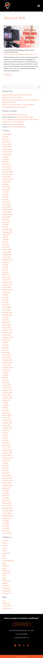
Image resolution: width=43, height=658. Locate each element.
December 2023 (7, 149)
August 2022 (6, 182)
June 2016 (5, 297)
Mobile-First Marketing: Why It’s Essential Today (16, 95)
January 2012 (6, 418)
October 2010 (6, 455)
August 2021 (6, 189)
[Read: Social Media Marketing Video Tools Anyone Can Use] (21, 36)
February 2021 (6, 204)
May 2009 (5, 495)
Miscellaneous (6, 570)
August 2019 (6, 222)
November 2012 (7, 392)
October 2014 (6, 335)
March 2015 (5, 322)
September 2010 (7, 458)
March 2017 (5, 274)
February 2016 (6, 307)
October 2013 (6, 365)
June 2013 (5, 375)
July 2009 (5, 490)
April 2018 (5, 244)
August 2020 (6, 217)
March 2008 (6, 530)
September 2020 (7, 214)
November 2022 (7, 174)
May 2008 (5, 525)
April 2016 (5, 302)
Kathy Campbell (7, 114)
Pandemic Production (20, 114)
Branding (5, 540)
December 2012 (7, 390)
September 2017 (7, 259)
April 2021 (5, 199)
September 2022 (7, 179)
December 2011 (6, 420)
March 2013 (5, 382)
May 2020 (5, 219)
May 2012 (5, 407)
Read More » (8, 75)
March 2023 (6, 164)
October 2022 (6, 177)
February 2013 (6, 385)
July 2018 (5, 237)
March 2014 (5, 352)
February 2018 (6, 249)
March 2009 (6, 500)
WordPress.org (7, 608)
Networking (6, 573)
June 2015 (5, 317)
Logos (4, 563)
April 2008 (5, 528)
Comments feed (7, 605)
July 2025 (5, 136)
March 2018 (5, 247)
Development (6, 553)
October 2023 (6, 154)
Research (5, 583)
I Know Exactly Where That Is (24, 117)
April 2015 (5, 320)
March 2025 (6, 141)
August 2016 (6, 292)
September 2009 (7, 485)
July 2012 (5, 402)
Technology (5, 588)
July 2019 (5, 224)
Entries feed (6, 603)
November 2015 (7, 315)
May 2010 (5, 468)
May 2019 (5, 227)
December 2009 (7, 478)
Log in (4, 600)
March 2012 (5, 413)
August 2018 (6, 234)
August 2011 (5, 430)
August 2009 (6, 488)
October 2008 (6, 513)
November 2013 (7, 362)
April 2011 (5, 440)
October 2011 (6, 425)
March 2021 (5, 202)
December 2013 (7, 360)
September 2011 (7, 428)
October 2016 (6, 287)
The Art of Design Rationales (15, 124)
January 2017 (6, 279)
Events (4, 558)
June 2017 (5, 267)
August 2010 (6, 460)
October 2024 (6, 146)
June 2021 (5, 194)
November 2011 (7, 423)
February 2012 (6, 415)
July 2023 (5, 157)
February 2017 (6, 277)
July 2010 (5, 463)
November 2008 (7, 510)
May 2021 (5, 197)
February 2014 (6, 355)
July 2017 (5, 264)
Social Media (20, 54)
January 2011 (6, 448)
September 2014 (7, 337)
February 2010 (6, 475)
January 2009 (6, 505)
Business (4, 543)
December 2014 (7, 330)
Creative (5, 545)
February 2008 (6, 533)
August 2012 (6, 400)
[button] (39, 6)
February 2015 (6, 325)
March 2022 (6, 187)
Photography (6, 580)
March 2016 (5, 305)
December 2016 (7, 282)
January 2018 (6, 252)
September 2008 (7, 515)
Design (4, 550)
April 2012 (5, 410)
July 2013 (5, 372)
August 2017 (6, 262)
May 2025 (5, 139)
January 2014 (6, 357)
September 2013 (7, 367)
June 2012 (5, 405)
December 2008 (7, 508)
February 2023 (6, 167)
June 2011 (5, 435)
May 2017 (5, 269)
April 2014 (5, 350)
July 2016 (5, 295)
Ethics (4, 555)
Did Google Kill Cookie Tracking (11, 97)
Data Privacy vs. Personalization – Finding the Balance (18, 104)
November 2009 (7, 480)
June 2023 (5, 159)
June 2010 (5, 465)
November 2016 (7, 284)
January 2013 (6, 387)
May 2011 (5, 438)
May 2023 (5, 161)
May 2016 (5, 300)
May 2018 (5, 242)
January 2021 (6, 207)
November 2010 (7, 453)
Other (4, 578)
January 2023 (6, 169)
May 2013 (5, 377)
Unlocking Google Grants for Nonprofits (14, 107)
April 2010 (5, 470)
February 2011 (6, 445)
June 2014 (5, 345)
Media (4, 568)
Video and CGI (28, 54)
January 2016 (6, 310)
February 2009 (7, 503)
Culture (4, 548)
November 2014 (7, 332)
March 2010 (6, 473)
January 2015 (6, 327)
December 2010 (7, 450)
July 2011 (5, 433)
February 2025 (6, 144)
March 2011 (5, 443)
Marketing (5, 565)
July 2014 (5, 342)
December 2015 (7, 312)
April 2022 (5, 184)
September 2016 (7, 290)
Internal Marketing (8, 560)
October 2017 (6, 257)
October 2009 (6, 483)
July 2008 (5, 520)
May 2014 (5, 347)
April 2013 (5, 380)
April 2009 (5, 498)
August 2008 (6, 518)
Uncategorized (6, 591)
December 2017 (7, 254)
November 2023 (7, 151)
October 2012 (6, 395)
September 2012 (7, 397)
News (4, 576)
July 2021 (5, 192)
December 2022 (7, 172)
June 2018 (5, 239)
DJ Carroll (5, 119)
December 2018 (7, 229)
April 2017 (5, 272)
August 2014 (6, 340)
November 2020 (7, 209)
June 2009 (5, 493)
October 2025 (6, 134)
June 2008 (5, 523)
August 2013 (6, 370)
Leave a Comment (9, 54)
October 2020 (6, 212)
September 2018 (7, 232)
